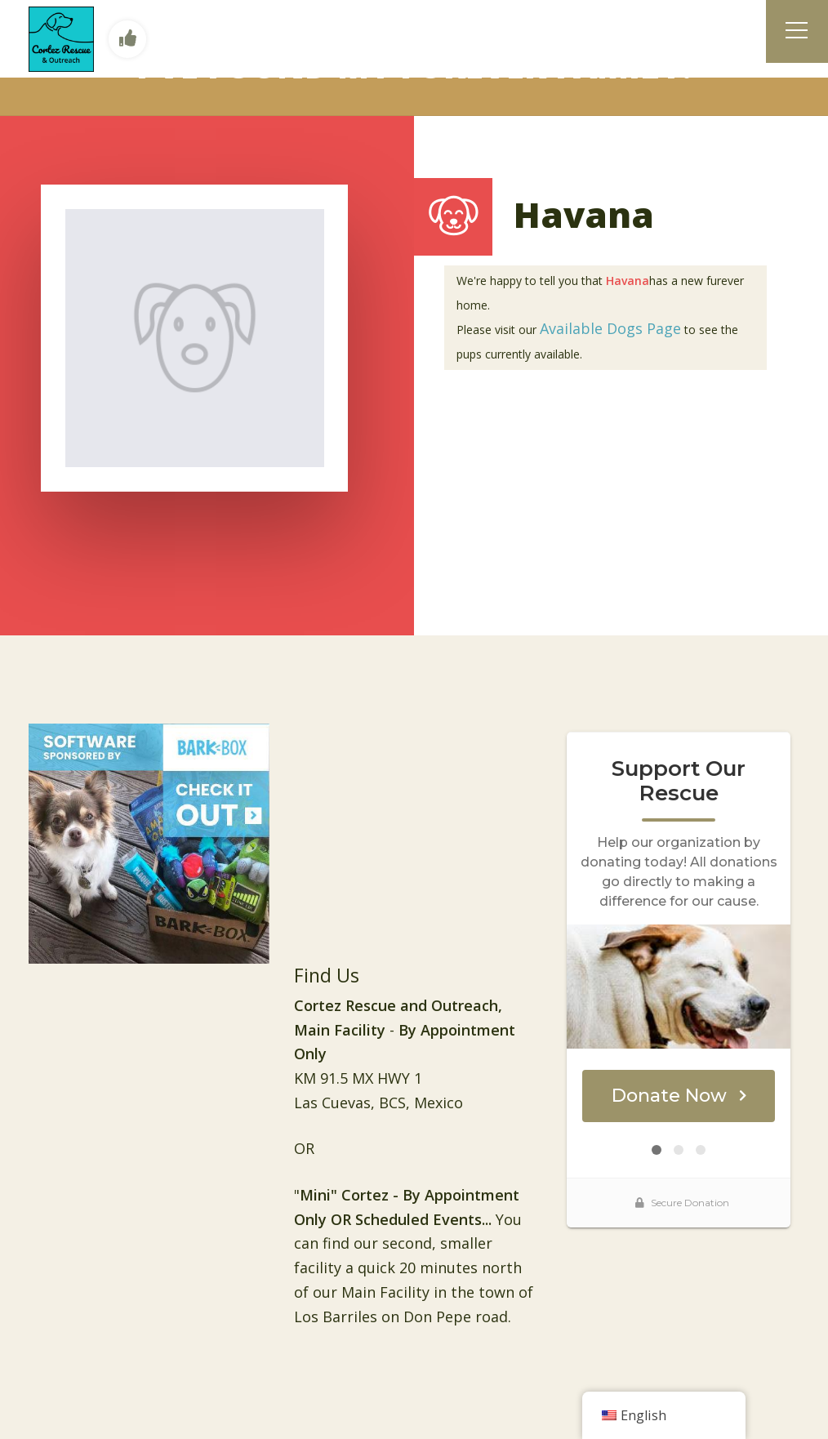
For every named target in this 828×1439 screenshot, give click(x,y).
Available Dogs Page (610, 328)
